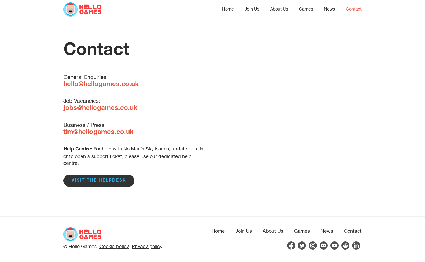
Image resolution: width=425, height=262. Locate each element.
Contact (354, 8)
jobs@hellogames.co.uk (100, 108)
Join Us (252, 8)
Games (306, 8)
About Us (279, 8)
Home (228, 8)
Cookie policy (114, 246)
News (329, 8)
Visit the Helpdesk (99, 181)
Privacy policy (147, 246)
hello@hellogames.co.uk (101, 84)
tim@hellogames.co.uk (98, 132)
